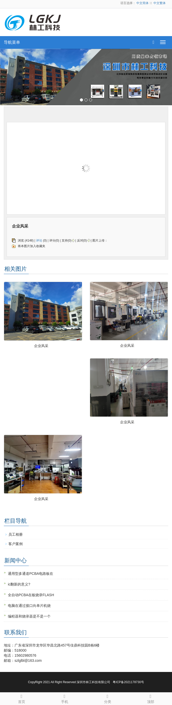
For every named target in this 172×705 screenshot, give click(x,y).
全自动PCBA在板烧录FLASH (31, 595)
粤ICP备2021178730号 (128, 682)
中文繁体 (159, 3)
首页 (21, 698)
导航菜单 (12, 42)
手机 (64, 698)
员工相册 (15, 534)
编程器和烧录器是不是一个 (29, 616)
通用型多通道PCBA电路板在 (30, 574)
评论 (39, 240)
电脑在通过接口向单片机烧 (29, 606)
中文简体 (142, 3)
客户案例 (15, 544)
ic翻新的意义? (19, 584)
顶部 (150, 698)
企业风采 (41, 346)
